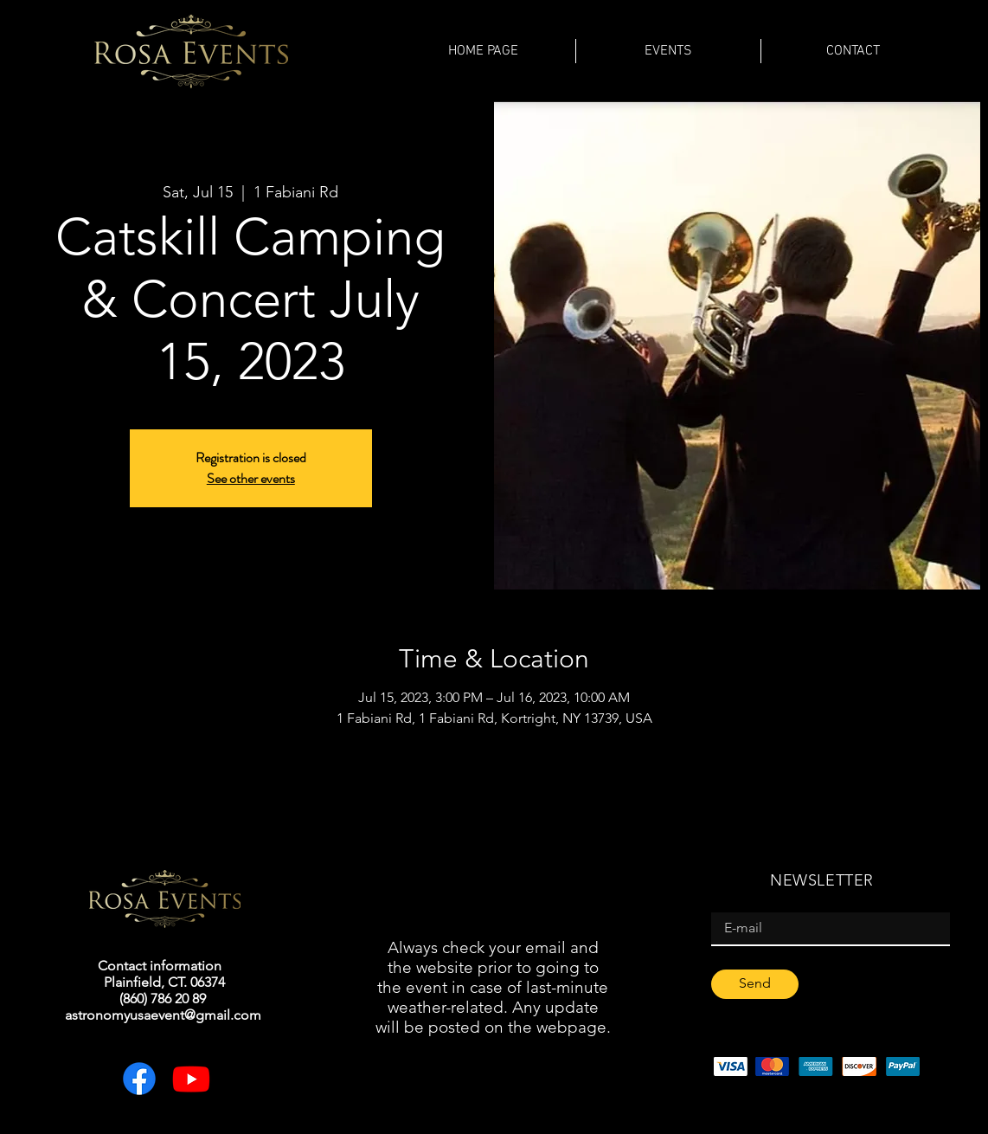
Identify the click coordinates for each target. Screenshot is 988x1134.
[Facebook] (139, 1078)
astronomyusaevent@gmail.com (163, 1015)
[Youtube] (191, 1078)
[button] (668, 51)
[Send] (755, 984)
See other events (251, 478)
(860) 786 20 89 (162, 998)
